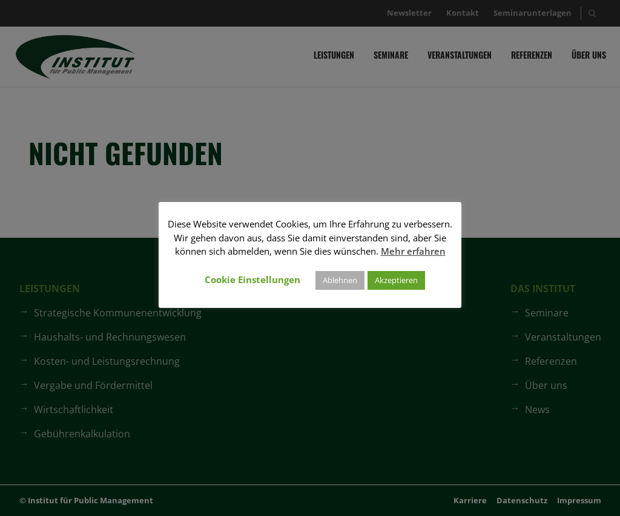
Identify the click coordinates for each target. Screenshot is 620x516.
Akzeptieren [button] (396, 280)
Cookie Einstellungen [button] (252, 279)
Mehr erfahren (413, 251)
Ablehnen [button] (340, 280)
